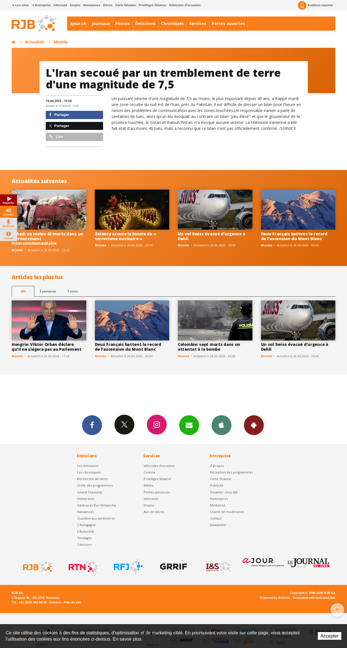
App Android (254, 425)
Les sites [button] (20, 5)
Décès (107, 5)
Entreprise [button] (41, 5)
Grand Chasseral (89, 492)
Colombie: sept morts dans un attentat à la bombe (209, 347)
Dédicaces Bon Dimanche (96, 505)
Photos (122, 23)
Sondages (84, 538)
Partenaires (219, 498)
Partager (59, 115)
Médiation (217, 505)
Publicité (216, 485)
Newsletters (189, 425)
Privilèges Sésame (152, 5)
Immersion (85, 498)
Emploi (75, 5)
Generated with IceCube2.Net (314, 597)
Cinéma (149, 472)
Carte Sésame (125, 5)
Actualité (34, 42)
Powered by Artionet (275, 597)
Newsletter (218, 525)
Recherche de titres (92, 479)
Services (197, 23)
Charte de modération (227, 512)
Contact (216, 518)
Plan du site (72, 602)
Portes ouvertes (228, 23)
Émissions (145, 23)
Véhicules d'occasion (184, 5)
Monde (61, 42)
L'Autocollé (85, 531)
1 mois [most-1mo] (72, 291)
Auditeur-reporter (315, 5)
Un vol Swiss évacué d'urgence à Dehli (211, 236)
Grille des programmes (95, 485)
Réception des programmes (231, 472)
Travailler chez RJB (224, 492)
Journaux (101, 23)
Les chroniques (89, 472)
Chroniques (172, 23)
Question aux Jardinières (96, 518)
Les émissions (87, 466)
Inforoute (60, 5)
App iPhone (221, 425)
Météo (149, 485)
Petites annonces (157, 492)
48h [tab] (23, 291)
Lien (56, 136)
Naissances (92, 5)
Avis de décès (154, 512)
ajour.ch (78, 23)
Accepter (329, 636)
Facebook (92, 425)
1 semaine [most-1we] (47, 291)
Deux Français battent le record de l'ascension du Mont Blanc (294, 236)
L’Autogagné (86, 525)
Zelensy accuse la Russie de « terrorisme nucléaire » (125, 236)
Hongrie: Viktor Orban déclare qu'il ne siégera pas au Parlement (46, 347)
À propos (217, 466)
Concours (84, 544)
